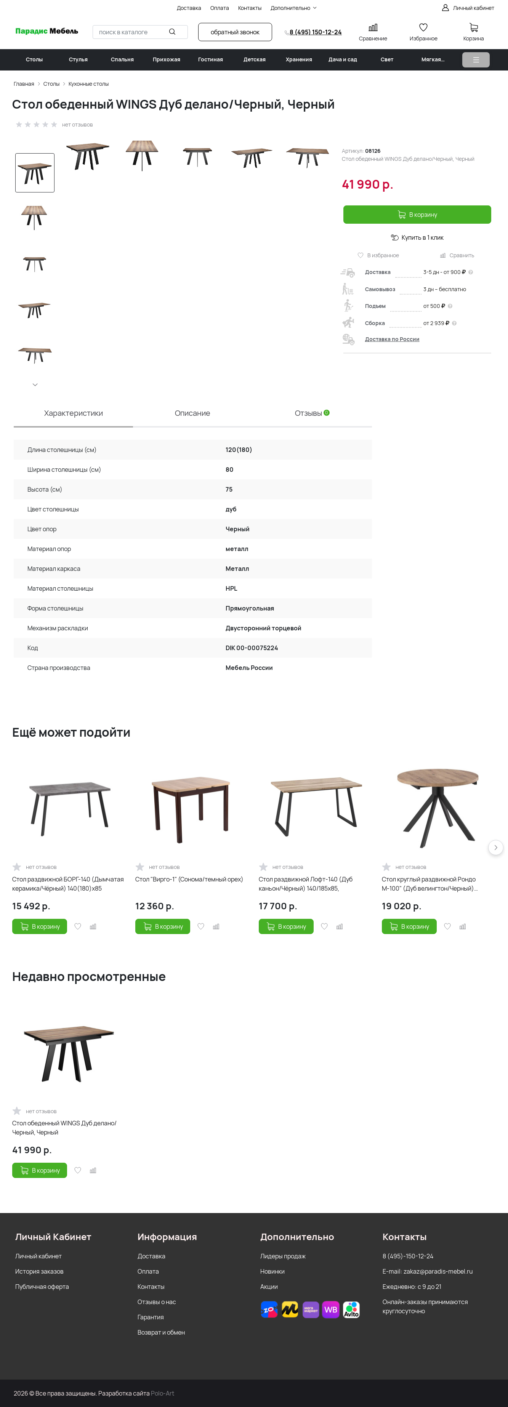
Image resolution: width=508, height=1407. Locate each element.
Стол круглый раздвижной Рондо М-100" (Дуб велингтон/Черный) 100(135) (429, 884)
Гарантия (151, 1317)
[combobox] (140, 32)
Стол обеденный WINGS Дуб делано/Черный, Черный (64, 1127)
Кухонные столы (89, 83)
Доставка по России (392, 339)
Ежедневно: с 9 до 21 (412, 1286)
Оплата (148, 1271)
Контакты (151, 1286)
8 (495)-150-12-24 (408, 1256)
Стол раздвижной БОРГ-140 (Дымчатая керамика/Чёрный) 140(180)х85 (68, 884)
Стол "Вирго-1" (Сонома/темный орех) (189, 879)
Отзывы (312, 413)
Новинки (272, 1271)
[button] (34, 384)
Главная (24, 83)
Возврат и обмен (161, 1332)
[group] (197, 237)
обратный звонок (235, 32)
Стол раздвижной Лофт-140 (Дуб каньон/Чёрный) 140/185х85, (306, 884)
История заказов (39, 1271)
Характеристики (73, 413)
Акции (269, 1286)
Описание (192, 413)
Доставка (151, 1256)
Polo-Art (162, 1393)
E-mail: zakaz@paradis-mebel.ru (428, 1271)
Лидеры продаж (283, 1256)
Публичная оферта (42, 1286)
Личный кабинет (38, 1256)
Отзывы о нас (157, 1302)
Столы (51, 83)
